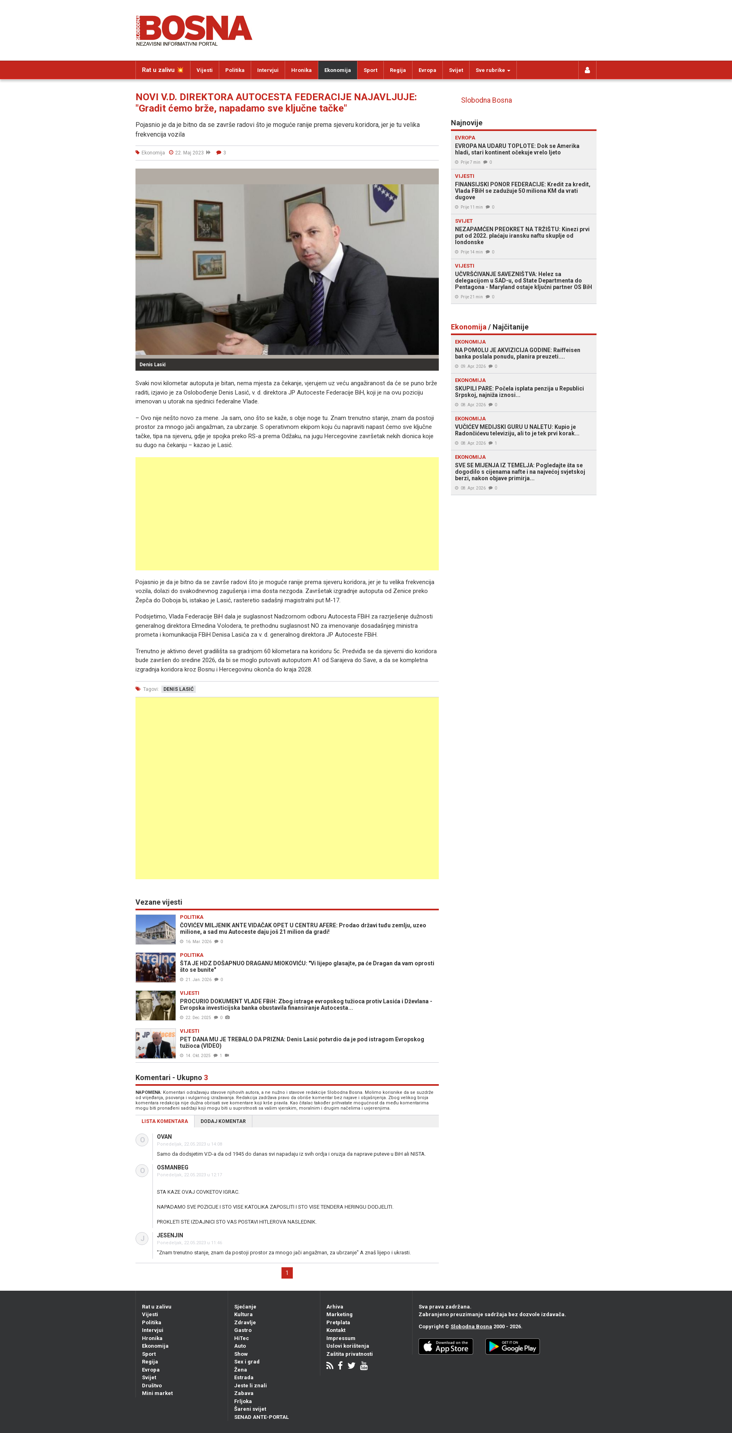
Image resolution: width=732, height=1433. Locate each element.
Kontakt (335, 1330)
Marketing (339, 1314)
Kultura (243, 1314)
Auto (240, 1346)
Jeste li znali (250, 1385)
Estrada (244, 1377)
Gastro (243, 1330)
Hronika (301, 70)
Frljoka (243, 1401)
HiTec (241, 1338)
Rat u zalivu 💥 (163, 70)
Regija (398, 70)
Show (241, 1354)
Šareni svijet (250, 1409)
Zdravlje (245, 1322)
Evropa (427, 70)
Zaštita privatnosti (349, 1354)
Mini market (157, 1393)
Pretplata (338, 1322)
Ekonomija (337, 70)
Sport (370, 70)
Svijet (456, 70)
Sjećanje (245, 1307)
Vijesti (205, 70)
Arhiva (334, 1307)
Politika (235, 70)
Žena (240, 1370)
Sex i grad (247, 1362)
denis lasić (178, 689)
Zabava (244, 1393)
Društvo (152, 1385)
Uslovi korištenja (347, 1346)
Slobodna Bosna (486, 100)
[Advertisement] (287, 513)
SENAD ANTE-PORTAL (261, 1417)
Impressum (340, 1338)
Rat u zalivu (156, 1307)
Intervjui (268, 70)
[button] (431, 175)
